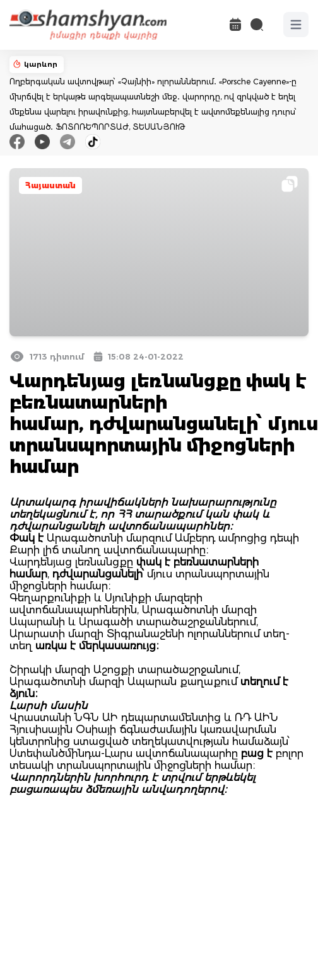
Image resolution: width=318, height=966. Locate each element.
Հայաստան (50, 185)
